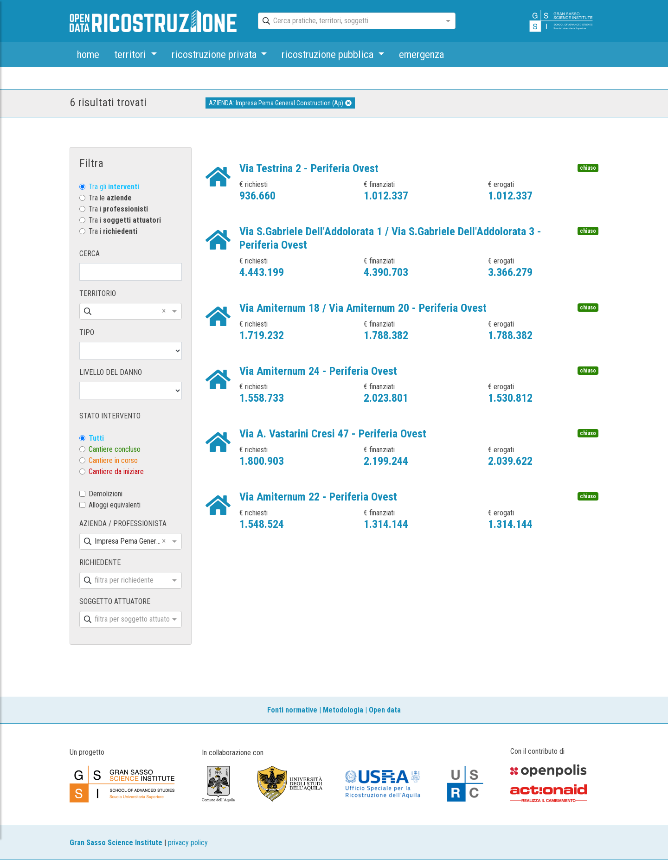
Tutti (96, 438)
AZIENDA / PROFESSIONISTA (123, 523)
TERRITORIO (97, 293)
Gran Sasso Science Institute (116, 842)
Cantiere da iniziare (116, 471)
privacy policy (188, 842)
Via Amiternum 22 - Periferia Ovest (318, 496)
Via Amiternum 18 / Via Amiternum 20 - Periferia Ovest (363, 308)
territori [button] (131, 54)
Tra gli (114, 186)
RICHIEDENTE (100, 562)
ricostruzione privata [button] (215, 54)
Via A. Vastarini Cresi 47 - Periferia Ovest (332, 433)
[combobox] (348, 21)
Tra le (110, 197)
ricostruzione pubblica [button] (329, 54)
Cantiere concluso (115, 449)
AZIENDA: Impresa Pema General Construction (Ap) (280, 103)
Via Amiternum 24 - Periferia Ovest (318, 371)
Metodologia (343, 710)
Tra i (118, 209)
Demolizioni (105, 493)
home (88, 54)
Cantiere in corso (113, 460)
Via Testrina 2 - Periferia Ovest (309, 168)
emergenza (421, 54)
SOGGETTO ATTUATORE (114, 601)
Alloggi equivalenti (115, 505)
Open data (385, 710)
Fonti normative (292, 710)
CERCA (89, 253)
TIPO (86, 332)
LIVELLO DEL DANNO (110, 372)
